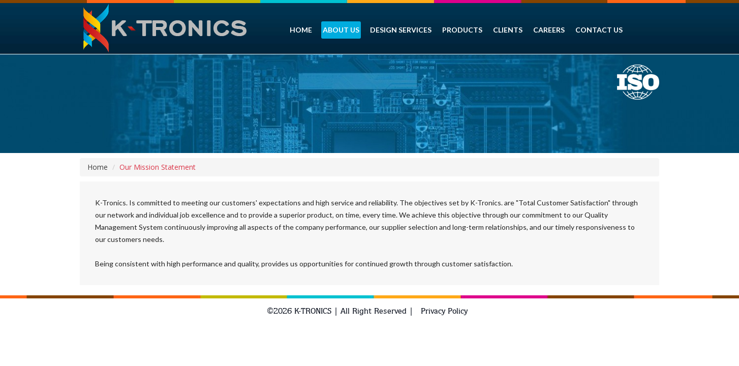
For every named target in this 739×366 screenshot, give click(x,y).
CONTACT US (599, 29)
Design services (401, 29)
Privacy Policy (444, 311)
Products (462, 29)
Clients (507, 29)
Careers (549, 29)
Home (97, 167)
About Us (341, 29)
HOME (301, 29)
